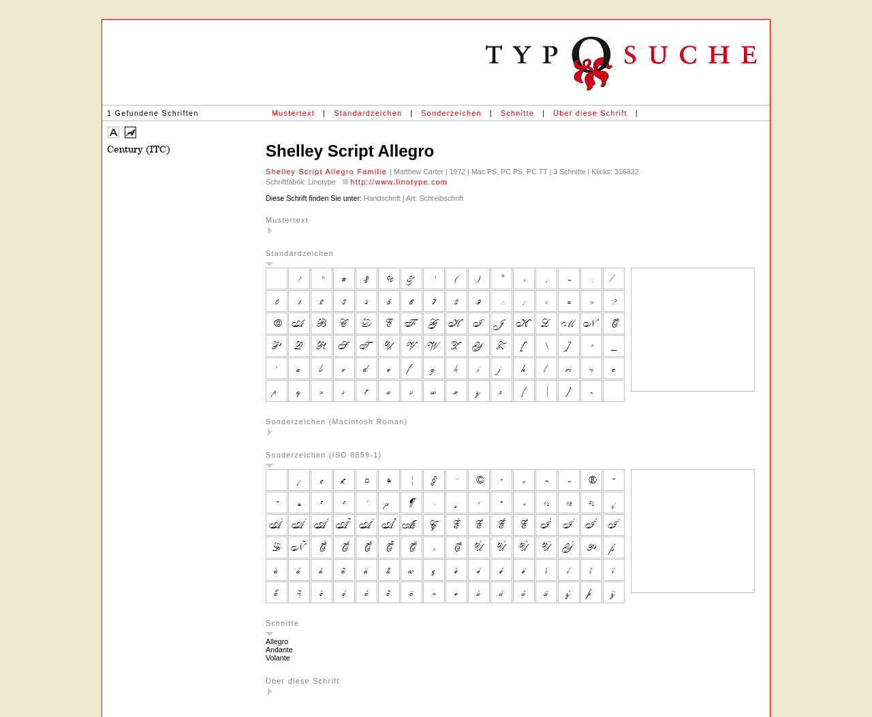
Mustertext (293, 113)
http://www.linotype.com (399, 182)
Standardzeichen (368, 113)
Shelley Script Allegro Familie (328, 172)
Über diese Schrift (590, 113)
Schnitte (517, 113)
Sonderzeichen (451, 113)
